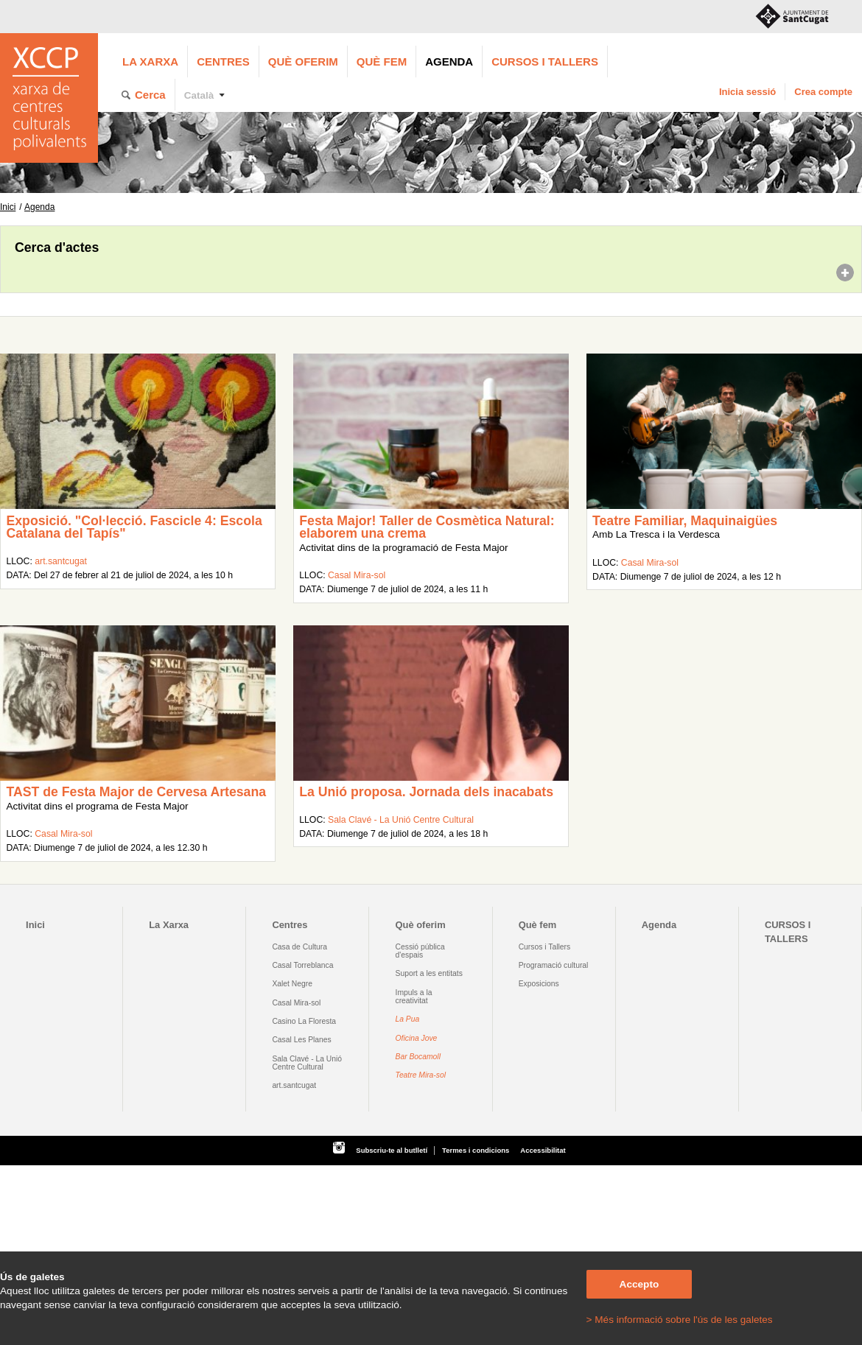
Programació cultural (554, 965)
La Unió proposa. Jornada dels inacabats (426, 791)
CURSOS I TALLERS (544, 61)
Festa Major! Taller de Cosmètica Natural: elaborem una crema (426, 527)
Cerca (150, 94)
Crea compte (823, 91)
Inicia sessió (747, 91)
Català (199, 95)
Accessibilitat (542, 1150)
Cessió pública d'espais (420, 951)
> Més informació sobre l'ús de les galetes (679, 1319)
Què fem (382, 61)
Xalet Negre (292, 984)
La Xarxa (150, 61)
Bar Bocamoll (418, 1057)
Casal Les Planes (301, 1040)
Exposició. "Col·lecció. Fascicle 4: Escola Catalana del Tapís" (134, 527)
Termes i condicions (475, 1150)
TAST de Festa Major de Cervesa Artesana (136, 791)
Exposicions (539, 984)
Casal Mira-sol (356, 575)
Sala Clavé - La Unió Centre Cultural (401, 820)
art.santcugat (61, 561)
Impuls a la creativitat (414, 996)
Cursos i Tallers (544, 947)
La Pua (408, 1019)
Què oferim (303, 61)
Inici (7, 207)
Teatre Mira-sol (421, 1075)
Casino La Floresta (304, 1021)
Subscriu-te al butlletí (391, 1150)
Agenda (449, 61)
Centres (223, 61)
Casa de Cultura (299, 947)
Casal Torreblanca (302, 965)
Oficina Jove (417, 1038)
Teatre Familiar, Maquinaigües (684, 520)
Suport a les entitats (429, 973)
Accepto (639, 1284)
